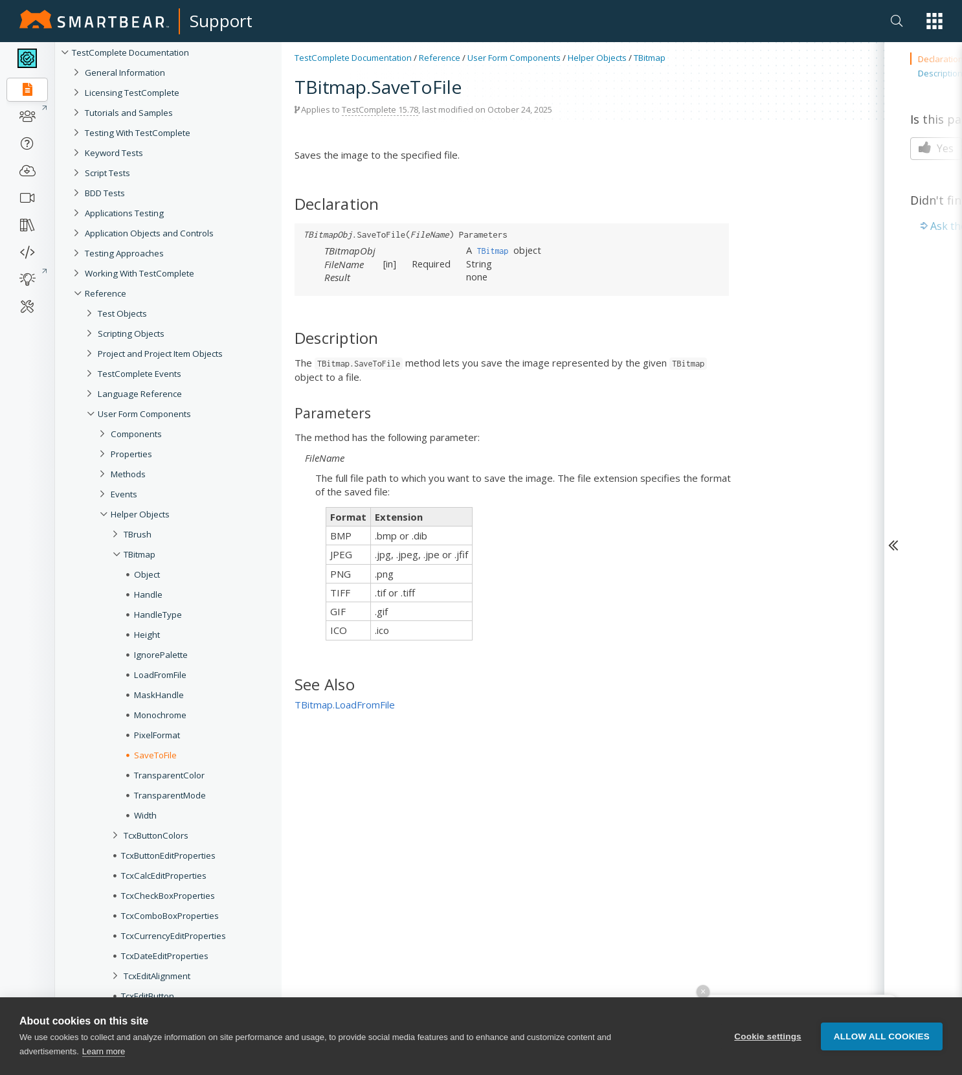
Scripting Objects (131, 333)
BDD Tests (105, 193)
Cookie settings (767, 1036)
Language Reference (140, 394)
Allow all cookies (882, 1036)
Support (221, 20)
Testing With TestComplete (137, 133)
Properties (131, 454)
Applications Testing (124, 213)
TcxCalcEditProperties (164, 875)
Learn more (103, 1051)
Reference (105, 293)
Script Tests (107, 173)
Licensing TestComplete (132, 92)
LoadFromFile (160, 675)
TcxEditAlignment (157, 976)
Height (147, 634)
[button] (934, 21)
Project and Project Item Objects (160, 353)
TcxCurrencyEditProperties (173, 936)
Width (145, 815)
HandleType (158, 614)
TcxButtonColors (156, 835)
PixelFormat (157, 735)
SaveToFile (155, 755)
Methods (128, 474)
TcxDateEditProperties (164, 956)
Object (147, 574)
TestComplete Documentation (130, 52)
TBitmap (139, 554)
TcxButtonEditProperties (168, 855)
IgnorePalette (161, 655)
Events (124, 494)
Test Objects (122, 313)
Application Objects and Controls (149, 233)
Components (136, 434)
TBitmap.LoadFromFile (345, 704)
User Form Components (144, 414)
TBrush (137, 534)
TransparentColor (169, 775)
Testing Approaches (124, 253)
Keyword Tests (114, 153)
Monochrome (160, 715)
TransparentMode (170, 795)
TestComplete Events (139, 373)
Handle (148, 594)
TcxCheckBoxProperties (168, 895)
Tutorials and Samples (129, 113)
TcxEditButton (147, 996)
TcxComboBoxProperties (170, 916)
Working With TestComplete (139, 273)
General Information (125, 72)
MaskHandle (159, 695)
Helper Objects (140, 514)
